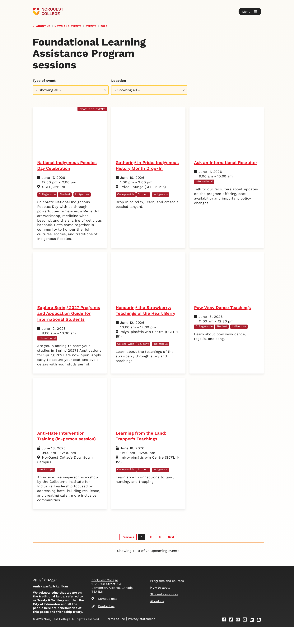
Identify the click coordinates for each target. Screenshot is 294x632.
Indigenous (82, 194)
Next (171, 541)
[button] (250, 11)
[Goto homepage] (48, 11)
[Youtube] (246, 624)
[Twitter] (232, 624)
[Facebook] (225, 624)
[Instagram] (239, 624)
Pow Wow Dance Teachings (223, 307)
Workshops (46, 475)
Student (64, 194)
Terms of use (115, 623)
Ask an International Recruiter (226, 162)
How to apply (160, 592)
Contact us (102, 610)
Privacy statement (141, 623)
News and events (68, 26)
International (204, 181)
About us (43, 26)
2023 (103, 26)
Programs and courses (167, 585)
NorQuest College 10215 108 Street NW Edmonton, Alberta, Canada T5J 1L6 (112, 590)
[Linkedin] (253, 624)
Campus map (104, 603)
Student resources (164, 599)
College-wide (47, 194)
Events (91, 26)
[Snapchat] (260, 624)
